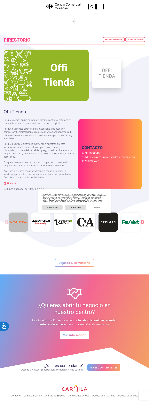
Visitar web (92, 161)
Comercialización (33, 395)
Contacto (16, 395)
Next (142, 222)
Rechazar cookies (75, 207)
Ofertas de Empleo (55, 395)
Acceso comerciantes (103, 367)
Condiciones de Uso (78, 395)
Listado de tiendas (113, 39)
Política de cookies (96, 201)
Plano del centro (135, 39)
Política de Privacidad (103, 395)
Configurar (96, 207)
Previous (6, 222)
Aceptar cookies (52, 207)
